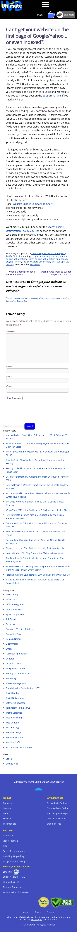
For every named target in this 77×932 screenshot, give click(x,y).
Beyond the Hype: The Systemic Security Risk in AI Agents (35, 548)
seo (24, 261)
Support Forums (52, 95)
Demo (6, 813)
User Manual (9, 835)
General (10, 658)
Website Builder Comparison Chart (33, 203)
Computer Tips (13, 634)
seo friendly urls (47, 261)
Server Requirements (14, 851)
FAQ (23, 876)
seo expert (32, 261)
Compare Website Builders (19, 629)
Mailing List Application (18, 673)
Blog (5, 845)
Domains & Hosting (56, 818)
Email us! (7, 871)
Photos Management (16, 683)
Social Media (12, 693)
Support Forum (10, 876)
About (26, 912)
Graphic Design (13, 663)
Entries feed (12, 763)
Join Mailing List (11, 881)
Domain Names (13, 638)
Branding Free (54, 823)
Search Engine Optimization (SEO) (48, 253)
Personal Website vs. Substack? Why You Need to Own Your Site (38, 574)
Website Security (14, 737)
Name (9, 367)
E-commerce (12, 643)
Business (10, 624)
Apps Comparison (15, 614)
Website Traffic (13, 742)
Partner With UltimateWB (16, 892)
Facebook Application (16, 653)
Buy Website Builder (57, 803)
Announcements (14, 609)
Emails (9, 648)
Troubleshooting (14, 717)
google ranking (42, 256)
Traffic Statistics (14, 256)
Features (7, 803)
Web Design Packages (58, 813)
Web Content (12, 722)
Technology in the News (18, 707)
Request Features (12, 887)
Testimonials (9, 823)
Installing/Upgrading (13, 856)
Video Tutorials (10, 840)
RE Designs (36, 919)
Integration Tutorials (16, 668)
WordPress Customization (19, 747)
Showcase (8, 818)
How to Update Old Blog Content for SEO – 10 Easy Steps (34, 553)
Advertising (11, 599)
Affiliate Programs (15, 604)
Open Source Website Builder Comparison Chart (56, 273)
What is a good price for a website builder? (20, 273)
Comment (10, 331)
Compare (7, 808)
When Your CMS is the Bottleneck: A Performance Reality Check (38, 510)
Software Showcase (15, 702)
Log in (9, 758)
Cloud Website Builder (58, 808)
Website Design (14, 732)
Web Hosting (12, 727)
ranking (55, 256)
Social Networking (15, 698)
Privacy (50, 912)
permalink (34, 264)
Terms (38, 912)
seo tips (61, 261)
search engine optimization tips (43, 258)
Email (9, 376)
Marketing (11, 678)
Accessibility (12, 594)
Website (9, 386)
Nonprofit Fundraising (14, 861)
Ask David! (11, 619)
